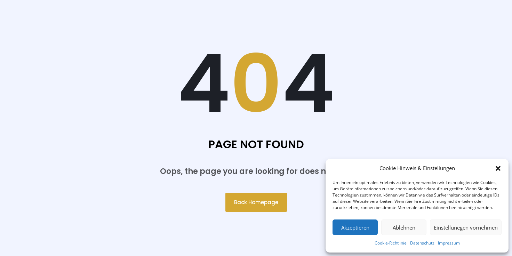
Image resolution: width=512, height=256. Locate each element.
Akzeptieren (355, 227)
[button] (498, 168)
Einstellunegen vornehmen (466, 227)
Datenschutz (422, 243)
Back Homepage (256, 202)
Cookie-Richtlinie (391, 243)
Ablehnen (404, 227)
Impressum (449, 243)
